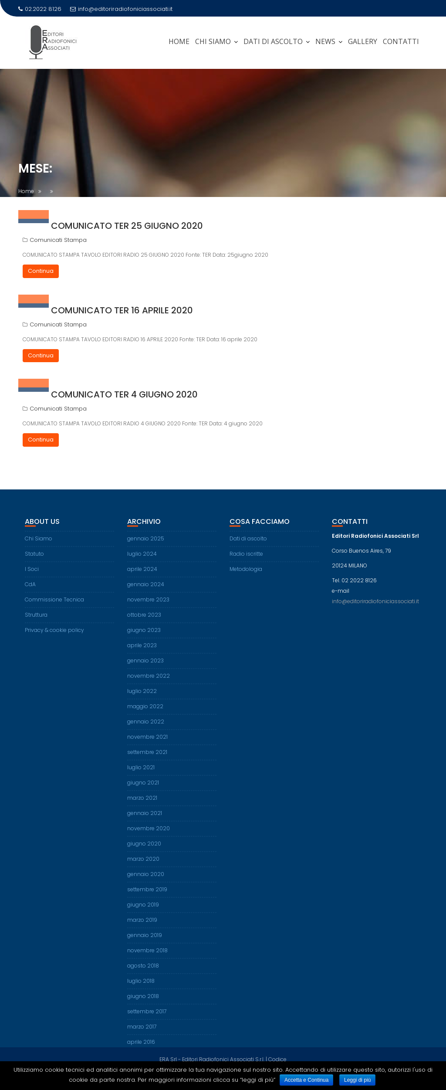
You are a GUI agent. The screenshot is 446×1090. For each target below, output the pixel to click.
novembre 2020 (148, 835)
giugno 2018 (143, 1002)
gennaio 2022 (145, 728)
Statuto (34, 560)
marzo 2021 (142, 804)
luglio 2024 (142, 560)
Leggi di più (357, 1080)
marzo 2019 (142, 926)
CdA (30, 590)
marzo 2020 (143, 865)
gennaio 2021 (144, 819)
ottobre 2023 (144, 621)
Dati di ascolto (248, 545)
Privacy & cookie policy (54, 636)
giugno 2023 (144, 636)
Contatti (401, 41)
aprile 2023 (142, 651)
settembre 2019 (147, 896)
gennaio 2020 (145, 880)
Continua (41, 271)
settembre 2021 (147, 758)
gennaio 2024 (145, 590)
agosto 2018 (143, 972)
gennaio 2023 (145, 667)
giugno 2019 (143, 911)
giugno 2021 (143, 789)
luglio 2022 (142, 697)
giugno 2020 (144, 850)
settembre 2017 (146, 1018)
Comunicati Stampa (58, 240)
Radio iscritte (246, 560)
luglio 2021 (141, 774)
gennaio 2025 (145, 545)
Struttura (36, 621)
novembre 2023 (148, 606)
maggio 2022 (145, 712)
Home (179, 41)
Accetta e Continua (306, 1080)
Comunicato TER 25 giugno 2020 (127, 226)
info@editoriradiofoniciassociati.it (121, 9)
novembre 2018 (147, 957)
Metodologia (246, 575)
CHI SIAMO (213, 41)
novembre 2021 (147, 743)
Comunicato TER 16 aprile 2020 (122, 310)
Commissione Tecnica (54, 606)
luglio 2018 (141, 987)
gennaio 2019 (144, 941)
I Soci (32, 575)
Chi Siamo (38, 545)
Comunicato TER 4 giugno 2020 (124, 394)
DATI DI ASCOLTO (273, 41)
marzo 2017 (141, 1033)
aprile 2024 (142, 575)
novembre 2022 (148, 682)
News (325, 41)
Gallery (362, 41)
